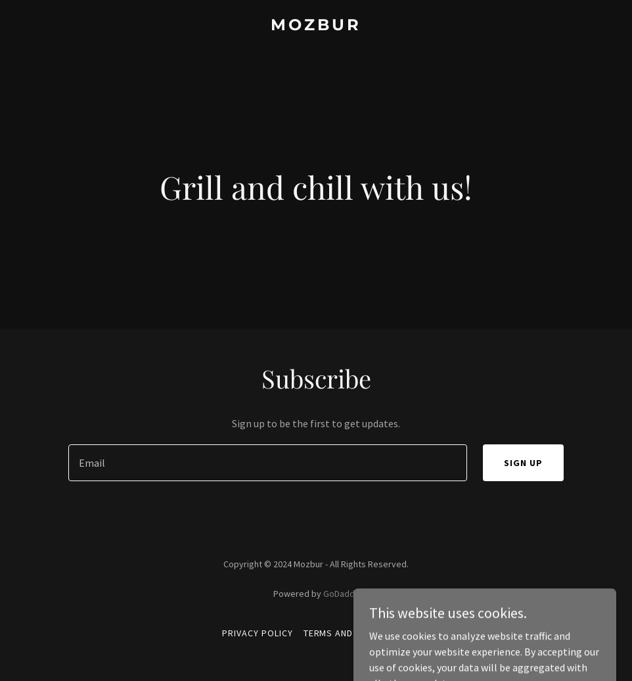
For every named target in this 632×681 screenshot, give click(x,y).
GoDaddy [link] (341, 593)
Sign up (523, 463)
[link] (316, 26)
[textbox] (267, 462)
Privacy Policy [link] (257, 633)
